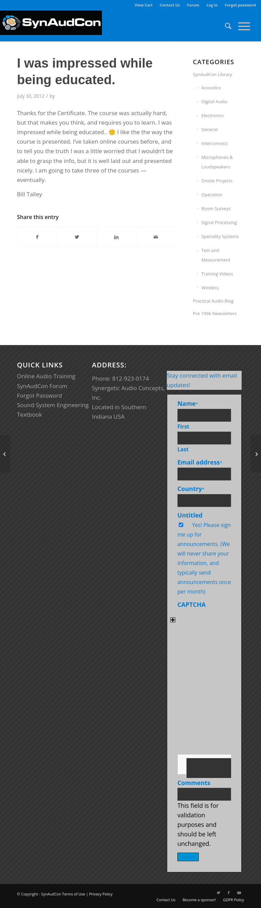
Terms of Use (73, 893)
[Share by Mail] (155, 237)
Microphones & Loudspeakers (217, 162)
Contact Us (170, 4)
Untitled (190, 515)
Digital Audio (215, 101)
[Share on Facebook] (37, 237)
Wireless (210, 288)
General (210, 129)
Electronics (213, 115)
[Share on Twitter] (76, 237)
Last (183, 449)
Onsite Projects (217, 181)
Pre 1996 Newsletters (215, 313)
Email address (199, 462)
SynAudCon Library (212, 74)
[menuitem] (143, 5)
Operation (212, 195)
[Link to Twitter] (218, 893)
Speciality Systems (220, 236)
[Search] (224, 26)
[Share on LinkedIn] (116, 237)
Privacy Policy (100, 893)
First (183, 426)
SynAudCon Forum (42, 386)
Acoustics (211, 88)
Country (191, 489)
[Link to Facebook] (229, 893)
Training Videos (217, 274)
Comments (193, 783)
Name (187, 403)
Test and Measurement (216, 255)
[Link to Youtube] (239, 893)
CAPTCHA (191, 604)
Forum (193, 4)
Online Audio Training (46, 376)
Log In (212, 4)
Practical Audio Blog (213, 301)
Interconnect (215, 143)
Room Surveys (216, 208)
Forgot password (240, 4)
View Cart (144, 4)
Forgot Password (39, 395)
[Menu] (240, 26)
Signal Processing (219, 222)
